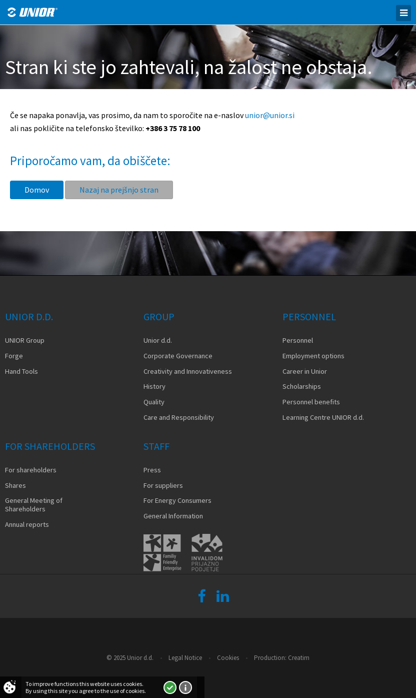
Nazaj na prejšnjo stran (119, 190)
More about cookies (185, 687)
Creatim (299, 657)
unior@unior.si (269, 115)
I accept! (170, 687)
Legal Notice (185, 657)
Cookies (228, 657)
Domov (36, 190)
